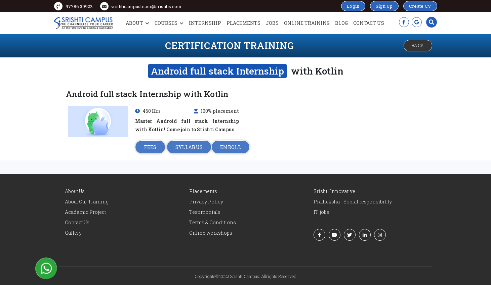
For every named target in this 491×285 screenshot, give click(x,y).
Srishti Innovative (334, 191)
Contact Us (368, 23)
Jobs (272, 23)
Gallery (73, 233)
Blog (341, 23)
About (137, 23)
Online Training (307, 23)
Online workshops (210, 233)
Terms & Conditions (212, 222)
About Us (75, 191)
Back (418, 45)
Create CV (420, 6)
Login (353, 6)
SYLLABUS (189, 147)
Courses (169, 23)
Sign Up (384, 6)
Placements (243, 23)
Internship (205, 23)
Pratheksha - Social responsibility (353, 201)
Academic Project (85, 212)
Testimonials (204, 212)
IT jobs (321, 212)
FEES (150, 147)
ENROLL (230, 147)
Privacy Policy (206, 201)
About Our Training (87, 201)
